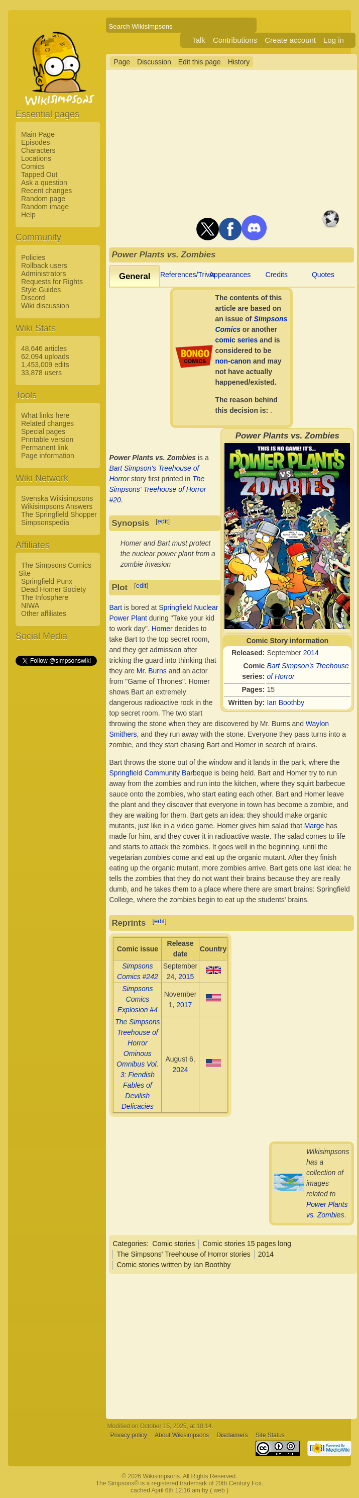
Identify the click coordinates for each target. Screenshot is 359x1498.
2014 (311, 653)
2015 (186, 977)
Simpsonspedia (45, 522)
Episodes (35, 142)
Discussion (154, 62)
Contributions (235, 40)
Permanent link (44, 448)
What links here (45, 415)
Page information (47, 456)
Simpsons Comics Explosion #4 (137, 999)
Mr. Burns (152, 671)
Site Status (270, 1435)
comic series (236, 340)
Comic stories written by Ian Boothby (173, 1265)
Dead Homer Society (53, 589)
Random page (43, 199)
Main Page (38, 134)
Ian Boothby (285, 702)
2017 (184, 1005)
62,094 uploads (45, 357)
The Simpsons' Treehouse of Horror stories (183, 1254)
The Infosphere (44, 597)
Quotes (323, 275)
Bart (115, 607)
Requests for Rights (52, 282)
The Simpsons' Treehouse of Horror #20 (157, 489)
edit (163, 521)
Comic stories (173, 1244)
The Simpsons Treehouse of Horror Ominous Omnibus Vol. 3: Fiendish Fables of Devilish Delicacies (137, 1064)
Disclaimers (232, 1435)
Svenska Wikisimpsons (57, 498)
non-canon (233, 361)
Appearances (230, 275)
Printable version (47, 439)
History (239, 62)
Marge (314, 826)
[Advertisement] (56, 818)
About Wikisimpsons (182, 1435)
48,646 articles (44, 348)
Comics (33, 166)
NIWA (30, 605)
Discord (33, 298)
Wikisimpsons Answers (56, 506)
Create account (290, 40)
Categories (129, 1244)
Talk (198, 40)
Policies (33, 257)
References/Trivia (187, 275)
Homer (162, 629)
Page (121, 62)
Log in (333, 40)
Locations (36, 158)
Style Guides (41, 290)
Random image (45, 207)
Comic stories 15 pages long (246, 1244)
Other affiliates (43, 613)
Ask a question (44, 183)
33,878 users (41, 373)
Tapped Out (39, 174)
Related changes (47, 423)
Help (28, 215)
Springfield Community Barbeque (160, 773)
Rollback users (44, 265)
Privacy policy (128, 1435)
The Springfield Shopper (59, 514)
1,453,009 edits (45, 365)
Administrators (43, 274)
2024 (180, 1070)
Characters (38, 150)
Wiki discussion (45, 306)
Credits (277, 275)
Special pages (43, 431)
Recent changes (46, 191)
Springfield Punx (46, 581)
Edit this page (199, 62)
